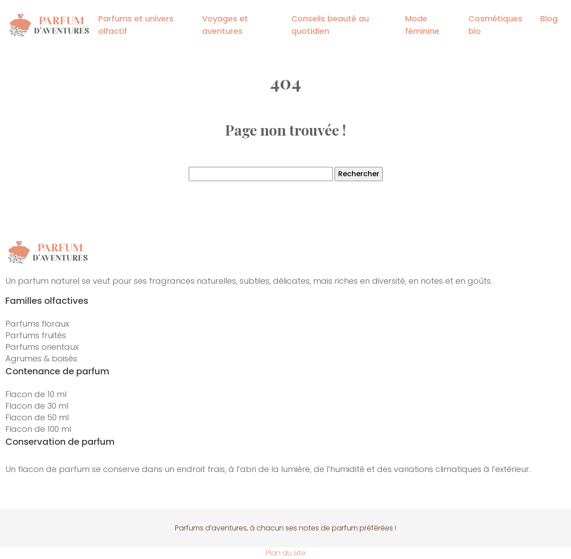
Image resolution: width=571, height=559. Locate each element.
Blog (549, 18)
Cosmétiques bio (495, 25)
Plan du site (286, 553)
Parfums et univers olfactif (136, 25)
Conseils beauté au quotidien (330, 25)
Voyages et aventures (225, 25)
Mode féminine (422, 25)
